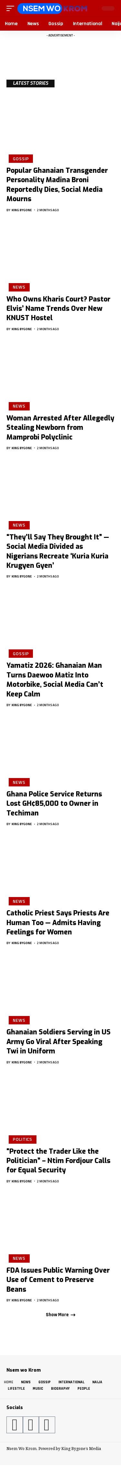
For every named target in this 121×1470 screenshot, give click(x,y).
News (19, 287)
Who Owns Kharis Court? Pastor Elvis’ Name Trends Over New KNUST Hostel (58, 309)
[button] (11, 8)
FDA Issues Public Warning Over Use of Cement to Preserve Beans (58, 1280)
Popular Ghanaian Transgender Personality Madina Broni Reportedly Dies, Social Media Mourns (57, 184)
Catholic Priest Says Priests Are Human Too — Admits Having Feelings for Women (57, 923)
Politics (22, 1139)
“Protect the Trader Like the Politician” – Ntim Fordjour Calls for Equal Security (58, 1161)
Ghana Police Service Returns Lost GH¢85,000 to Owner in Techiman (54, 804)
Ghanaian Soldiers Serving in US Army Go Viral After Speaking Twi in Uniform (58, 1042)
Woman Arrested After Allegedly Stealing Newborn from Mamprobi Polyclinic (60, 428)
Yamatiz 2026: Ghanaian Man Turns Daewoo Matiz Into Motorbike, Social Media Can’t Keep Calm (54, 679)
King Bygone (22, 210)
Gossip (21, 158)
